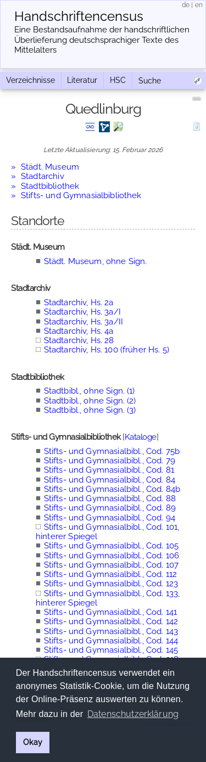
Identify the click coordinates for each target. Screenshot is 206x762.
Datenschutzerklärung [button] (133, 714)
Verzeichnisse (30, 80)
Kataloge (141, 437)
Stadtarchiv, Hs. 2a (79, 302)
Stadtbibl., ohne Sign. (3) (90, 410)
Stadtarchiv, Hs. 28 (79, 340)
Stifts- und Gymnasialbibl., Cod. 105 (111, 546)
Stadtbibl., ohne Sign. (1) (89, 391)
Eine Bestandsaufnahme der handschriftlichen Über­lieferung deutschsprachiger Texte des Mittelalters (102, 40)
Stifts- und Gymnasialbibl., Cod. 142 (111, 621)
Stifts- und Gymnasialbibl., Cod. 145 (111, 650)
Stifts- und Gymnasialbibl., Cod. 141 (110, 612)
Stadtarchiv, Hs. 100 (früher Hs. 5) (106, 350)
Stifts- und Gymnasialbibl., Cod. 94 (109, 518)
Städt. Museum (50, 167)
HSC (118, 80)
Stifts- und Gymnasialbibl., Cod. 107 (111, 565)
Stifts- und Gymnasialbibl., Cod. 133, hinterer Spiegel (108, 598)
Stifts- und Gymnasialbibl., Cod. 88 (110, 498)
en (199, 5)
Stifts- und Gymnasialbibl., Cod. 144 (111, 641)
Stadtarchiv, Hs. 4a (79, 331)
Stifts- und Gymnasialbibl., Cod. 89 (110, 508)
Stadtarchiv (42, 176)
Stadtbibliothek (50, 186)
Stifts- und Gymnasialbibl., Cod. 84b (112, 489)
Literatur (82, 80)
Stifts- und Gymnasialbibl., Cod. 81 (109, 470)
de (186, 5)
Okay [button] (32, 742)
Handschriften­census (78, 16)
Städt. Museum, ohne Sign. (95, 261)
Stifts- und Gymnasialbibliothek (81, 195)
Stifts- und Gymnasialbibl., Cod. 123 (111, 584)
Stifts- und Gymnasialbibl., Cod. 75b (112, 451)
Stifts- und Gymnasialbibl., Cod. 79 (109, 461)
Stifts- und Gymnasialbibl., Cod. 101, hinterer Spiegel (107, 531)
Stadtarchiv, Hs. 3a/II (83, 322)
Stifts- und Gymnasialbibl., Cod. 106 (111, 556)
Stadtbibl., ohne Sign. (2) (90, 401)
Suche (149, 80)
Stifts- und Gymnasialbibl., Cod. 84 (109, 480)
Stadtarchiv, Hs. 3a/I (82, 312)
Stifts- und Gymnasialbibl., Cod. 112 (110, 574)
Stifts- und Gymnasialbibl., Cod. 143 (111, 631)
